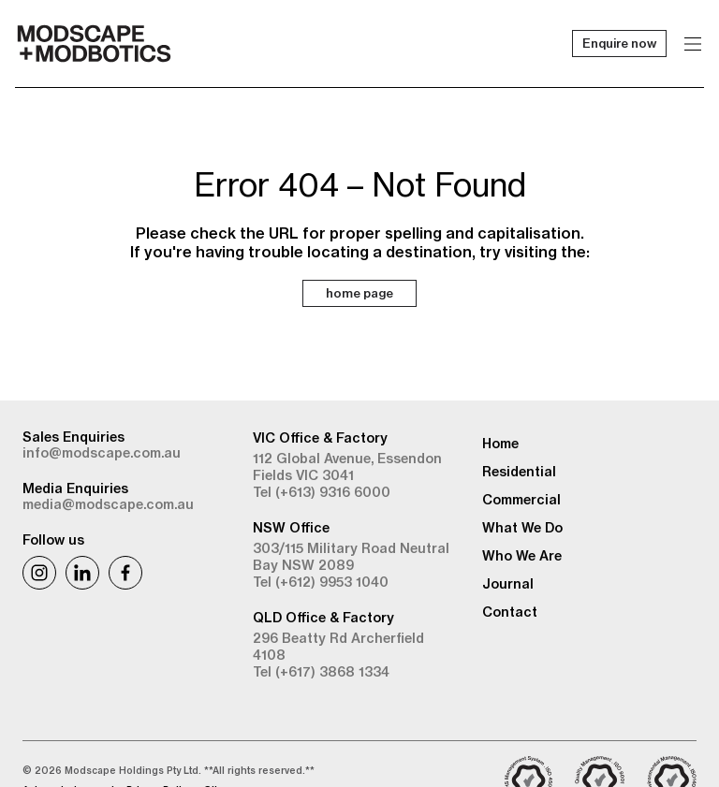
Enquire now (619, 43)
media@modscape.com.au (108, 504)
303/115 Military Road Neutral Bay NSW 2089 (351, 557)
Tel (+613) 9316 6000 (321, 492)
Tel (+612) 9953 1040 (321, 582)
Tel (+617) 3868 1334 (321, 671)
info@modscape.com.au (101, 453)
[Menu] (693, 43)
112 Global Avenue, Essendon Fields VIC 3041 (347, 467)
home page (359, 292)
